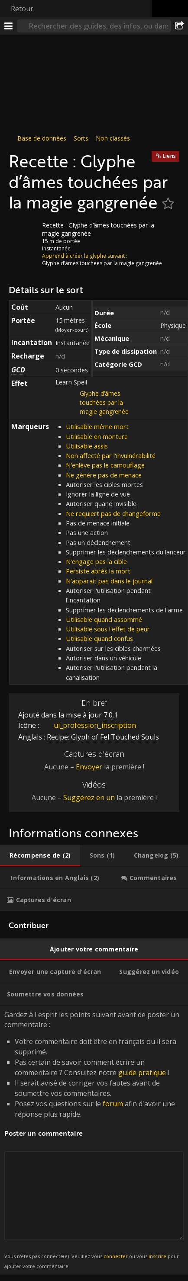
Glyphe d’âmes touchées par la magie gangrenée (104, 402)
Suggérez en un (89, 797)
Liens (169, 156)
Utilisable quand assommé (104, 619)
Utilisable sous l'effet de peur (108, 628)
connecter (116, 1256)
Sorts (81, 138)
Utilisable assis (87, 446)
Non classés (113, 138)
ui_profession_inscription (88, 725)
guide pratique (142, 1072)
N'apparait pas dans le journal (109, 580)
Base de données (41, 138)
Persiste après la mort (98, 571)
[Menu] (8, 26)
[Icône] (23, 231)
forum (113, 1103)
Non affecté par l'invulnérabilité (111, 455)
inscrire (157, 1256)
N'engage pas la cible (96, 561)
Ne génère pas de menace (104, 475)
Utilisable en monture (97, 436)
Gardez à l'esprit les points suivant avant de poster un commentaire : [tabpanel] (94, 1140)
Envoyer (89, 767)
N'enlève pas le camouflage (105, 465)
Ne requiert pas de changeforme (113, 513)
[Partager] (179, 26)
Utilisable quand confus (99, 638)
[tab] (40, 855)
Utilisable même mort (97, 426)
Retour (22, 8)
